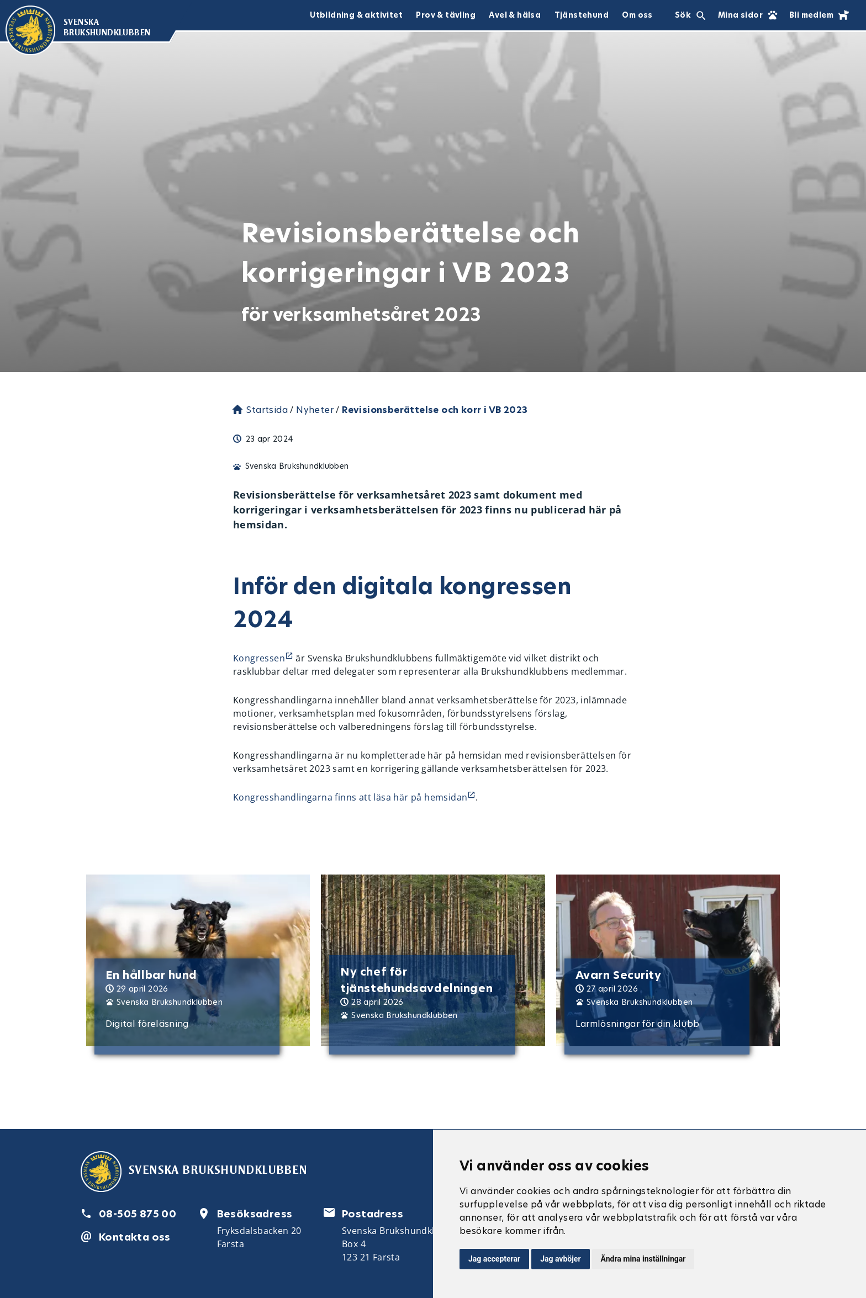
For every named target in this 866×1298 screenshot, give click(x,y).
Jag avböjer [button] (560, 1258)
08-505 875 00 (137, 1214)
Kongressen (259, 658)
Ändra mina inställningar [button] (643, 1258)
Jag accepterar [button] (494, 1258)
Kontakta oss (135, 1237)
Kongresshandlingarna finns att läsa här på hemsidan (350, 797)
